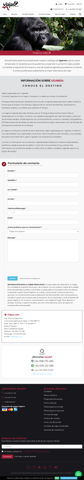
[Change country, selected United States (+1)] (11, 212)
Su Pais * (11, 199)
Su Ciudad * (12, 190)
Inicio (5, 14)
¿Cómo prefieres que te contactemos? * (25, 227)
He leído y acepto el (11, 451)
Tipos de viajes (60, 14)
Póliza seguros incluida (53, 407)
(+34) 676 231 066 (10, 397)
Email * (10, 218)
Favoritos (69, 4)
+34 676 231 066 (42, 365)
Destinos (14, 14)
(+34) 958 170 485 (10, 393)
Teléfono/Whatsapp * (17, 208)
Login (58, 4)
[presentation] (44, 269)
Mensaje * (12, 238)
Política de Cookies (68, 478)
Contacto (48, 391)
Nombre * (12, 171)
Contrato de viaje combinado (56, 426)
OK (57, 478)
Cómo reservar (50, 403)
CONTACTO (56, 9)
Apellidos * (12, 180)
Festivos (73, 14)
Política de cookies (52, 418)
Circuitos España (28, 14)
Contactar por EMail (42, 374)
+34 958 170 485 (74, 9)
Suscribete (7, 457)
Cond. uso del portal (52, 422)
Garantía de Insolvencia (54, 430)
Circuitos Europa (44, 14)
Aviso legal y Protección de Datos (36, 451)
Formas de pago (51, 414)
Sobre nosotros (50, 395)
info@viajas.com (16, 337)
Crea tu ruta (42, 52)
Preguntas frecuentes (53, 399)
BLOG (79, 4)
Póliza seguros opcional (54, 411)
